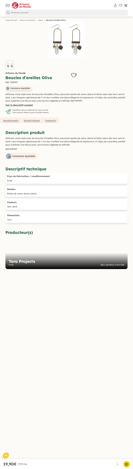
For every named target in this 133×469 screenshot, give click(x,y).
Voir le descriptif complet (19, 105)
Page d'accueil (11, 20)
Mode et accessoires (28, 20)
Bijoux (40, 20)
